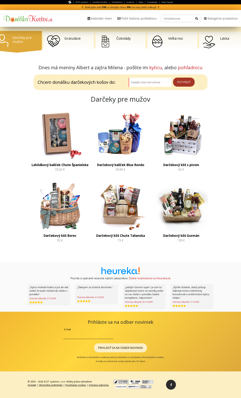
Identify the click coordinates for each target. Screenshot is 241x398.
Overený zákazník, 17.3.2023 (186, 302)
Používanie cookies (75, 385)
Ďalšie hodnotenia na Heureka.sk (150, 278)
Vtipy (140, 2)
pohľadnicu (190, 67)
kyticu (155, 67)
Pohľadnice (117, 2)
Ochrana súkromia (99, 385)
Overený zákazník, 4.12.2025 (90, 297)
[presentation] (152, 334)
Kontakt (32, 385)
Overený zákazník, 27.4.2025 (42, 298)
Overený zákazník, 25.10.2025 (139, 302)
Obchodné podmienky (51, 385)
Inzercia (130, 2)
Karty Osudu (167, 2)
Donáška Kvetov (100, 2)
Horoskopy (152, 2)
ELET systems (82, 2)
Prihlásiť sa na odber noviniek (120, 348)
